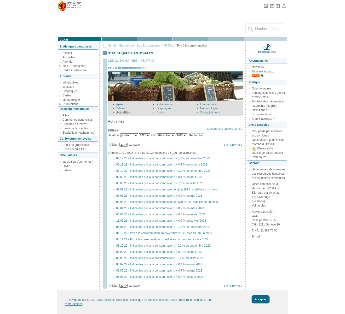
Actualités (69, 57)
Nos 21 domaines (74, 66)
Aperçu (120, 104)
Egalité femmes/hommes (78, 132)
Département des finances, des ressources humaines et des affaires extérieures (269, 174)
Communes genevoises (77, 119)
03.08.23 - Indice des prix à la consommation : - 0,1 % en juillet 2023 (159, 183)
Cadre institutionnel (75, 70)
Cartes (67, 95)
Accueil (67, 53)
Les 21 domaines (148, 45)
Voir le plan (259, 205)
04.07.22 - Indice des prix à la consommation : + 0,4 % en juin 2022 (159, 264)
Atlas (66, 115)
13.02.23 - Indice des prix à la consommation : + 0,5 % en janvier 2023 (161, 220)
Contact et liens (210, 112)
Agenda (67, 61)
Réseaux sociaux (263, 71)
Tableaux (68, 87)
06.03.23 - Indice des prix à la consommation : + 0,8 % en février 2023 (161, 214)
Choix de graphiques (76, 145)
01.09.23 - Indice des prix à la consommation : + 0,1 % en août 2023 (159, 177)
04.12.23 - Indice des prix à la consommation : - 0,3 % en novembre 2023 (163, 158)
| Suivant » (235, 145)
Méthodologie (71, 99)
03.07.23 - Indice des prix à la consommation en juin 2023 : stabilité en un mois (166, 189)
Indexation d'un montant (78, 161)
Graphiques (70, 91)
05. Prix (168, 45)
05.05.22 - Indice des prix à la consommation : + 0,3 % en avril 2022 (159, 276)
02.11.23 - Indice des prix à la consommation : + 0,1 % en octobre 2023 (161, 164)
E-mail (256, 236)
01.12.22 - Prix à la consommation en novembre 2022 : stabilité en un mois (164, 233)
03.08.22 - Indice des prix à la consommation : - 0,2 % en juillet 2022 (159, 258)
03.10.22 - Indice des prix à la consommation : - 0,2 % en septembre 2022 (163, 245)
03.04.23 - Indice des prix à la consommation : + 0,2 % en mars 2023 (160, 208)
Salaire (67, 170)
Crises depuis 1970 (75, 149)
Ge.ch (112, 45)
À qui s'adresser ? (263, 118)
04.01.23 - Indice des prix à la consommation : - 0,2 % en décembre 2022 (163, 227)
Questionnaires (261, 88)
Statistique (126, 45)
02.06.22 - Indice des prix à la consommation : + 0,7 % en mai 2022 (159, 270)
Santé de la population (77, 128)
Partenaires (259, 157)
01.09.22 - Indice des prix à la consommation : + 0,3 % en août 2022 (159, 252)
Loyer (66, 166)
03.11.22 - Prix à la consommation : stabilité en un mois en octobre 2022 (162, 239)
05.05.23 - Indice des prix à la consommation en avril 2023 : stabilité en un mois (167, 202)
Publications (70, 104)
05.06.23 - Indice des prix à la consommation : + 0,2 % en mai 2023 (159, 195)
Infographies (70, 82)
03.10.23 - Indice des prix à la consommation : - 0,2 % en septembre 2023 (163, 170)
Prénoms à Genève (75, 124)
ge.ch (64, 39)
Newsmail (258, 67)
